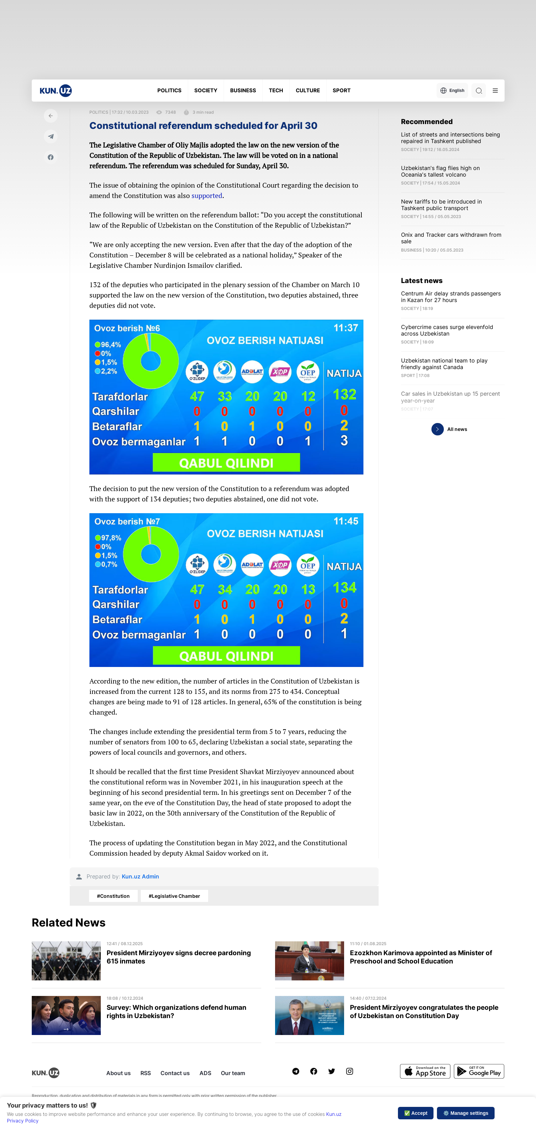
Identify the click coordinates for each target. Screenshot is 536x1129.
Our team (233, 1073)
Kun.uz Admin (140, 876)
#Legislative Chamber (174, 896)
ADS (205, 1073)
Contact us (175, 1073)
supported (207, 195)
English (452, 90)
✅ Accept (415, 1113)
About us (118, 1073)
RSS (145, 1073)
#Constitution (113, 896)
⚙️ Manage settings (465, 1113)
